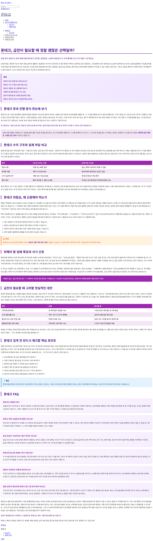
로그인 (11, 24)
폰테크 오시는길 (11, 35)
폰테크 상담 (9, 39)
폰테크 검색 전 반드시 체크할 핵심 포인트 (17, 99)
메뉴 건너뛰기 (6, 3)
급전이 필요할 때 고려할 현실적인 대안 (16, 95)
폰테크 (7, 31)
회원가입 (12, 27)
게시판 (11, 33)
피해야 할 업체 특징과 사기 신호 (14, 92)
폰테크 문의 (9, 37)
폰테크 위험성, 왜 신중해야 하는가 (15, 88)
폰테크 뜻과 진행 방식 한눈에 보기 (15, 81)
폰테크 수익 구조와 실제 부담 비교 (15, 84)
